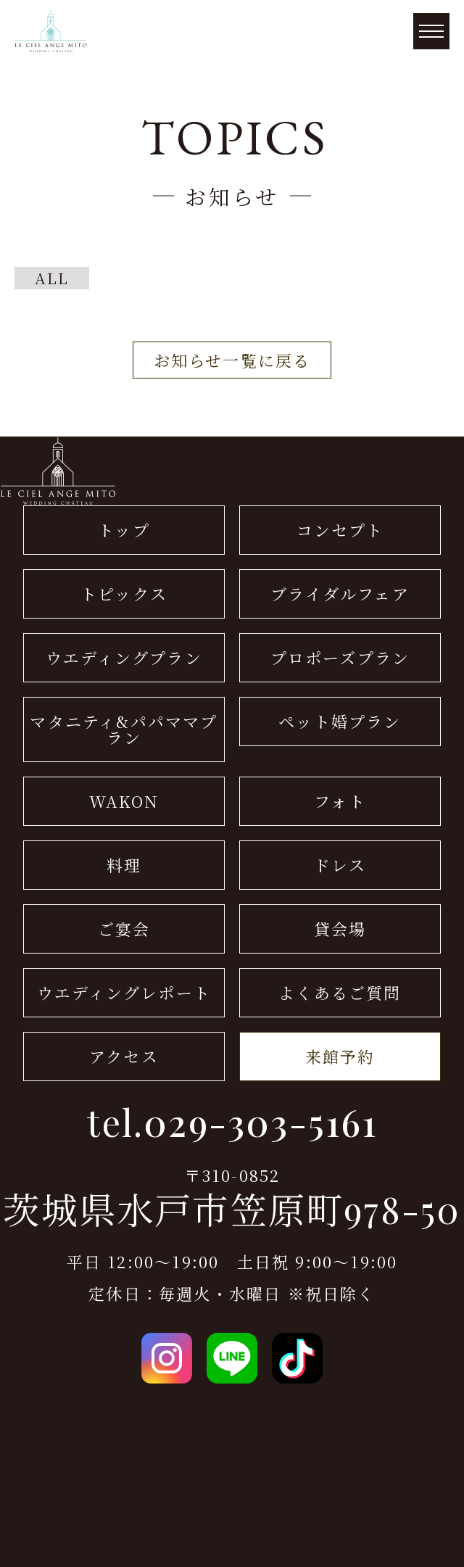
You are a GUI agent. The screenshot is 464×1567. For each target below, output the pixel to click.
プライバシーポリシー (87, 1463)
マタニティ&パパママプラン (124, 729)
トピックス (123, 593)
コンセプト (340, 529)
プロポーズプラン (340, 657)
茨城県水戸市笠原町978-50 (231, 1209)
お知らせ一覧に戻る (232, 360)
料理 (124, 864)
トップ (124, 529)
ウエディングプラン (124, 657)
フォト (340, 801)
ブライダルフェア (340, 593)
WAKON (124, 801)
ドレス (340, 864)
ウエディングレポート (124, 992)
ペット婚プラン (339, 721)
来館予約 (340, 1056)
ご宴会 (124, 928)
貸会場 (340, 928)
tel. (231, 1122)
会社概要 (35, 1399)
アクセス (124, 1056)
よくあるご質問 (339, 992)
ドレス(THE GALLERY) (98, 1431)
